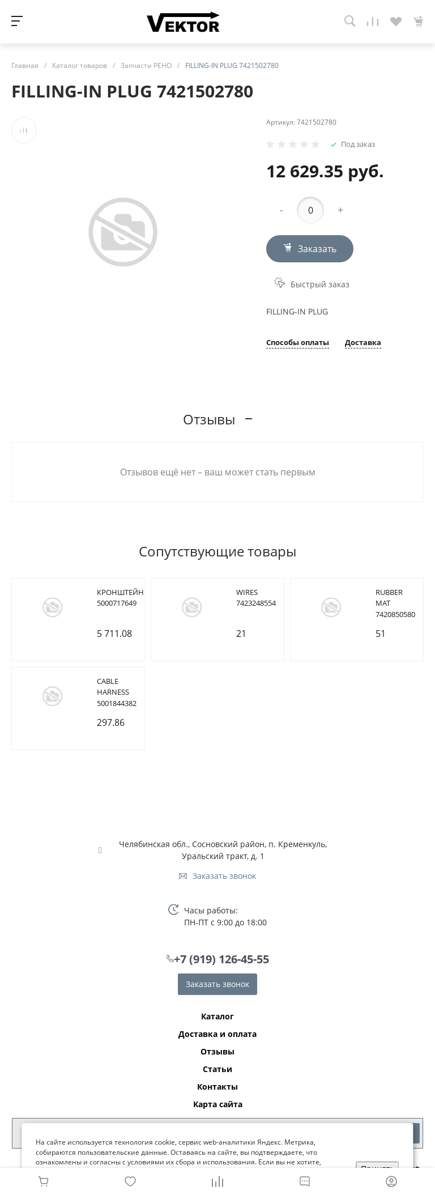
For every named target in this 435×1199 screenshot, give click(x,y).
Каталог (217, 1016)
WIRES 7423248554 (256, 598)
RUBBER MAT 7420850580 (395, 603)
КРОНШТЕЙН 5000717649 (120, 598)
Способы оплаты (297, 343)
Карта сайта (217, 1104)
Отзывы (217, 1051)
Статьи (217, 1069)
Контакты (217, 1086)
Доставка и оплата (217, 1034)
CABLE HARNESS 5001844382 (117, 692)
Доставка (363, 343)
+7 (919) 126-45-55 (221, 959)
